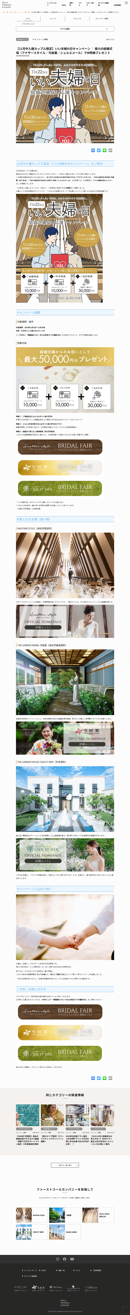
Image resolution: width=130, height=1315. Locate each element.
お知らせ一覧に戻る (68, 1165)
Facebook (64, 1259)
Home (4, 12)
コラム (74, 8)
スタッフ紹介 (85, 8)
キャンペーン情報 (22, 12)
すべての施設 (83, 29)
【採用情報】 (110, 8)
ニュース (53, 18)
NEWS (58, 9)
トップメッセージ (46, 8)
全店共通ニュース (25, 39)
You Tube (72, 1259)
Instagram (57, 1259)
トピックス (77, 18)
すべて (28, 18)
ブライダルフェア (28, 24)
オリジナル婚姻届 (98, 8)
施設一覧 (66, 8)
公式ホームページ (20, 1294)
